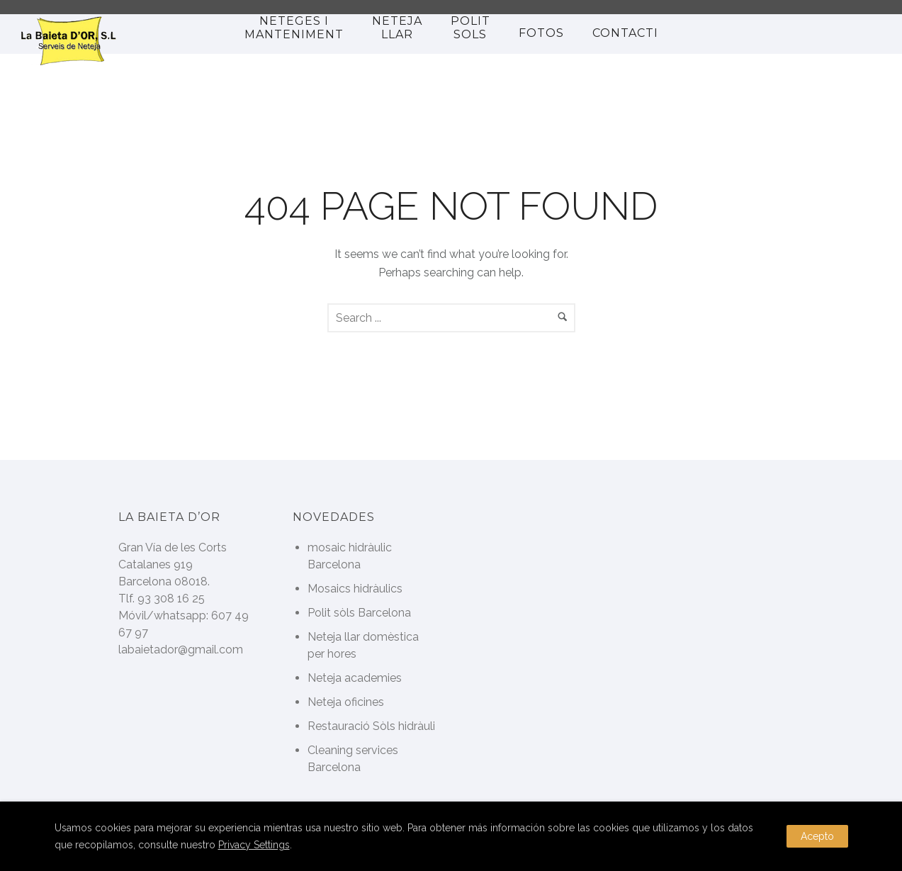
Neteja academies (355, 678)
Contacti (625, 33)
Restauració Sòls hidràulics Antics (396, 726)
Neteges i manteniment (294, 27)
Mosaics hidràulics (355, 588)
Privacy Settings (254, 844)
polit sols (470, 27)
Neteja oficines (346, 702)
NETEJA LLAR (397, 27)
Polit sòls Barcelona (359, 612)
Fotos (541, 33)
